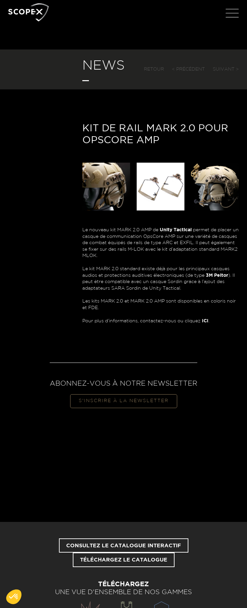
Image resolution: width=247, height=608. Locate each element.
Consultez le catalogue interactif (123, 545)
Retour (154, 69)
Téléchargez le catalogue (123, 559)
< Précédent (188, 69)
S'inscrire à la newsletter (124, 401)
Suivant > (226, 69)
